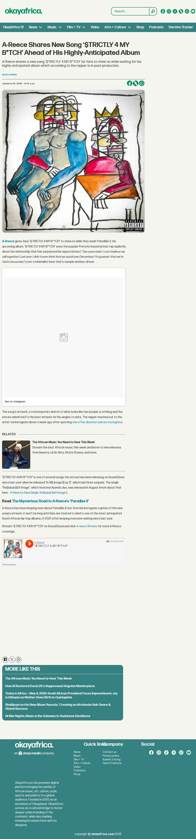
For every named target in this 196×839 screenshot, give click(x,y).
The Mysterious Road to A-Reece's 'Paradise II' (50, 501)
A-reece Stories (86, 526)
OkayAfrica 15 (13, 27)
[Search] (153, 11)
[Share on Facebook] (129, 83)
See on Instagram (15, 401)
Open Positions (112, 763)
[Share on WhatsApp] (142, 83)
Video (95, 27)
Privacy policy (111, 755)
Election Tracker (181, 27)
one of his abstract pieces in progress (97, 422)
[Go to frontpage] (23, 11)
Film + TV (73, 27)
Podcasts (156, 27)
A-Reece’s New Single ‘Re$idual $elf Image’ (38, 493)
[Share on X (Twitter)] (135, 83)
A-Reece (8, 241)
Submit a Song (111, 759)
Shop (140, 27)
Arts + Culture (115, 27)
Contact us (110, 752)
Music (52, 27)
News (33, 27)
